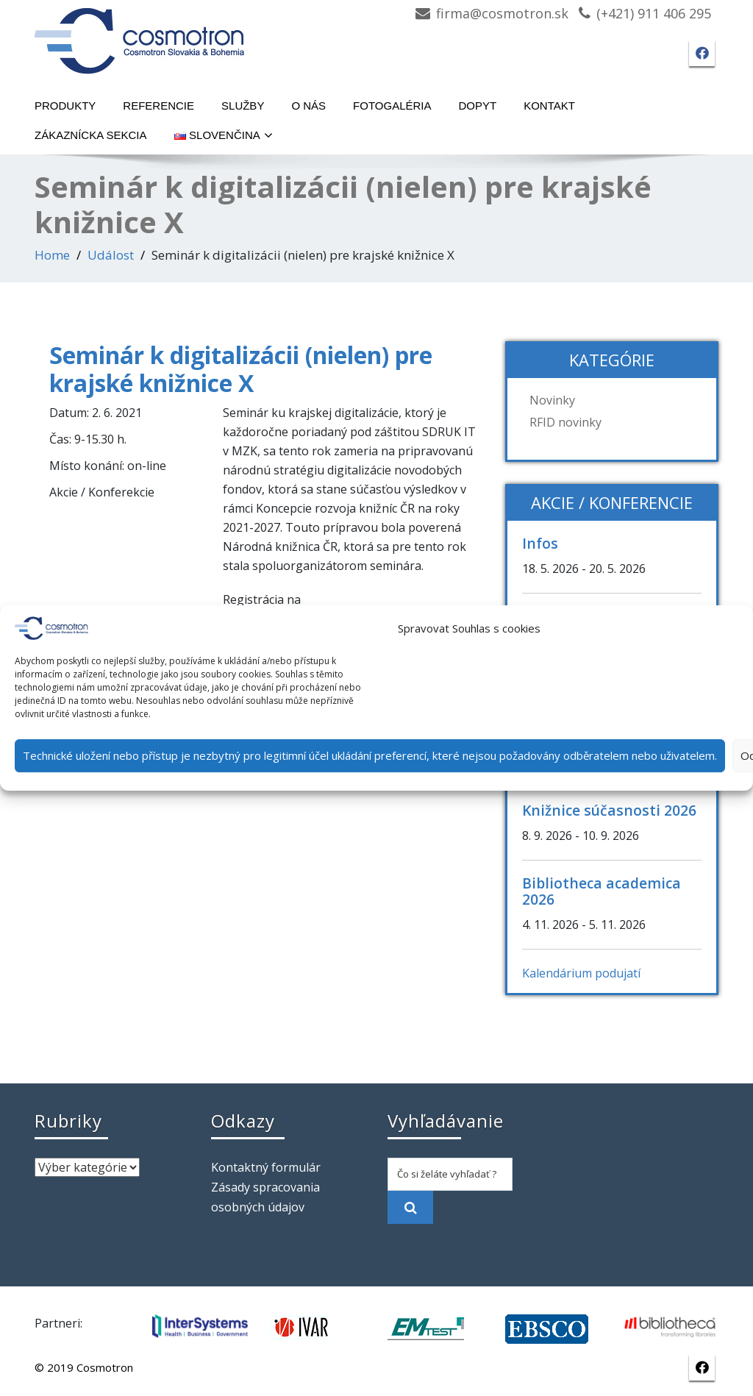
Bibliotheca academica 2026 (601, 891)
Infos (540, 543)
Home (52, 254)
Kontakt (549, 105)
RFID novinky (565, 422)
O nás (308, 105)
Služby (242, 105)
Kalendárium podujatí (581, 973)
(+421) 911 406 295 (653, 13)
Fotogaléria (392, 105)
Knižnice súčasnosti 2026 (609, 810)
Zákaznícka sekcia (91, 135)
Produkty (65, 105)
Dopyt (478, 105)
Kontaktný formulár (266, 1167)
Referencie (158, 105)
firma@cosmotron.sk (502, 13)
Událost (111, 254)
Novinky (552, 400)
